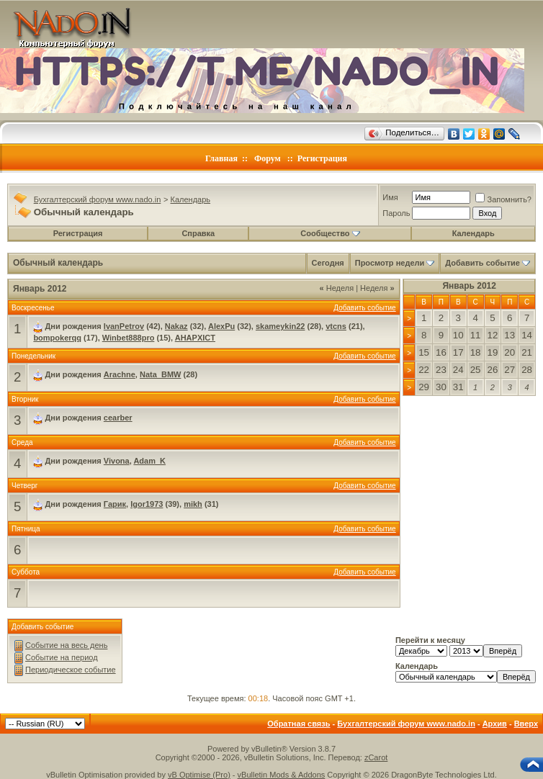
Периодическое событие (70, 669)
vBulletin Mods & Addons (282, 774)
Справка (198, 233)
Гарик (115, 504)
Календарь (191, 199)
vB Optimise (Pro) (199, 774)
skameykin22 (280, 326)
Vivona (117, 460)
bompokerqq (57, 337)
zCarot (375, 757)
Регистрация (322, 158)
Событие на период (61, 657)
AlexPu (221, 326)
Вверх (526, 723)
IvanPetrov (124, 326)
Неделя (337, 288)
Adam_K (149, 460)
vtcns (336, 326)
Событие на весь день (66, 645)
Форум (267, 158)
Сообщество (329, 233)
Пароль (396, 213)
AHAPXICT (195, 337)
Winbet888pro (128, 337)
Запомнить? (503, 199)
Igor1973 (146, 504)
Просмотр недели (390, 262)
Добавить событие (482, 262)
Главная (221, 158)
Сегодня (328, 262)
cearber (118, 417)
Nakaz (176, 326)
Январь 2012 (469, 286)
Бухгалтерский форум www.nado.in (97, 199)
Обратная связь (298, 723)
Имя (390, 197)
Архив (495, 723)
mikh (193, 504)
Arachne (119, 374)
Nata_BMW (160, 374)
